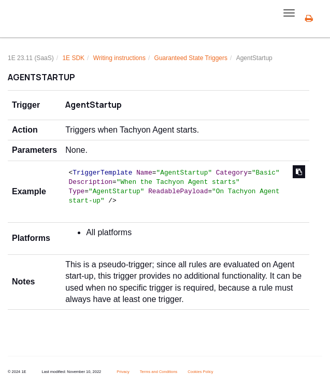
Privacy (123, 371)
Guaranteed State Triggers (190, 58)
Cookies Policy (200, 371)
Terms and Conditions (159, 371)
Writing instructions (119, 58)
